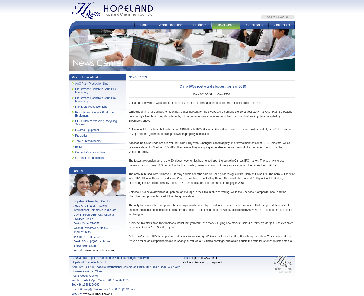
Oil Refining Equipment (89, 157)
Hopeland (197, 258)
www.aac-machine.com (99, 250)
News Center (226, 25)
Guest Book (254, 25)
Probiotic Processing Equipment (202, 262)
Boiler (78, 146)
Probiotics (81, 135)
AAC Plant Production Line (91, 83)
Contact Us (282, 25)
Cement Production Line (90, 152)
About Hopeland (170, 25)
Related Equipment (87, 130)
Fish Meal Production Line (91, 106)
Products (199, 25)
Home (144, 25)
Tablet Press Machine (88, 141)
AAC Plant (210, 258)
